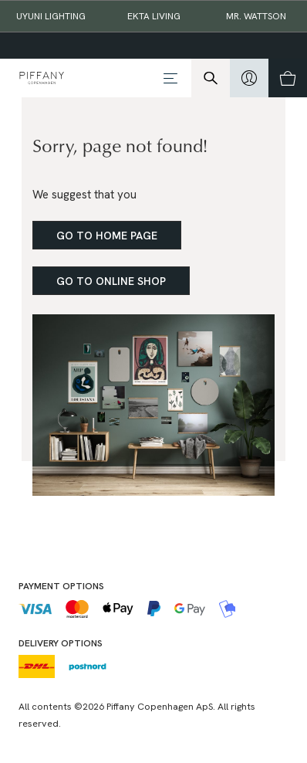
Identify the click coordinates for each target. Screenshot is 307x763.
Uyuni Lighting (51, 16)
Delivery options (61, 643)
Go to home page (106, 235)
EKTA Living (153, 16)
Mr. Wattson (256, 16)
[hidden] (249, 78)
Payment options (61, 586)
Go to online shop (111, 281)
